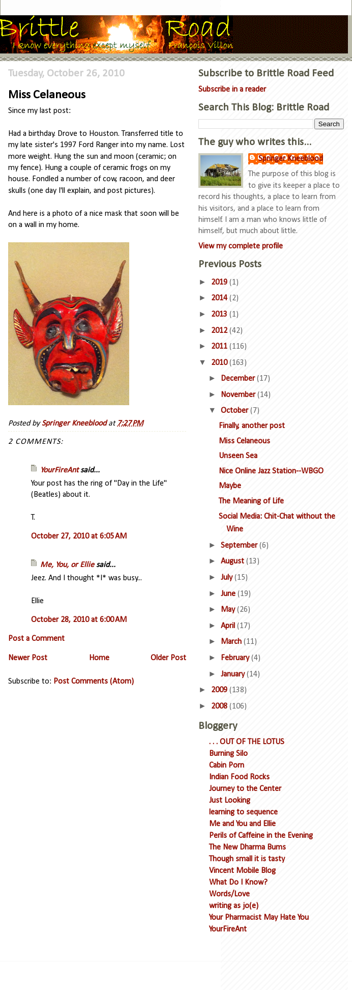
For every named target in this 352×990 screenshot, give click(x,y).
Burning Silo (228, 754)
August (233, 561)
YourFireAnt (59, 470)
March (232, 642)
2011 (220, 347)
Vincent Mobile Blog (242, 871)
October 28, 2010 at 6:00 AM (79, 620)
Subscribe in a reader (232, 90)
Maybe (230, 486)
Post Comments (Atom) (93, 681)
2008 (220, 706)
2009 (220, 690)
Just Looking (229, 801)
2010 (220, 363)
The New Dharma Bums (247, 847)
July (227, 578)
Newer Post (27, 658)
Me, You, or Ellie (67, 565)
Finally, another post (252, 426)
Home (99, 658)
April (229, 626)
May (229, 610)
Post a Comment (36, 639)
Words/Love (229, 894)
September (240, 546)
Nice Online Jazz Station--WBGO (271, 471)
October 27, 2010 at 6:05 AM (79, 536)
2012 (220, 331)
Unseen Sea (238, 456)
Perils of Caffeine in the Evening (261, 836)
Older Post (168, 658)
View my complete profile (240, 246)
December (239, 379)
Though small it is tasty (247, 859)
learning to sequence (243, 812)
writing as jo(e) (233, 906)
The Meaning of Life (251, 501)
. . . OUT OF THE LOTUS (246, 742)
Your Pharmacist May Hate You (259, 918)
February (236, 658)
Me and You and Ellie (242, 824)
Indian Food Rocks (239, 777)
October (235, 411)
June (229, 594)
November (239, 395)
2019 (220, 282)
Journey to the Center (245, 789)
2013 (220, 314)
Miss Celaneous (244, 441)
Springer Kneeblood (290, 159)
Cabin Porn (226, 765)
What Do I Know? (238, 883)
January (234, 674)
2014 (220, 298)
